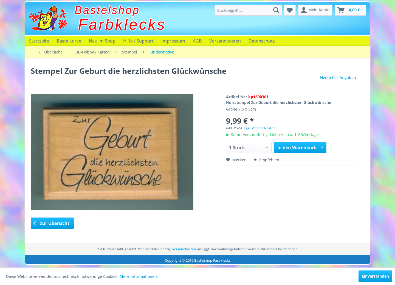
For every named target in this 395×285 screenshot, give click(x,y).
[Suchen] (276, 10)
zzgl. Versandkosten (260, 128)
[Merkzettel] (290, 10)
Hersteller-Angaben (338, 77)
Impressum (173, 41)
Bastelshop (107, 10)
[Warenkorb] (350, 10)
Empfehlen (266, 159)
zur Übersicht (51, 223)
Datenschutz (262, 41)
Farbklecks (122, 24)
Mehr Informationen (138, 276)
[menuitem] (248, 10)
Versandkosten (225, 41)
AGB (197, 41)
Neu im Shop (102, 41)
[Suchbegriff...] (248, 10)
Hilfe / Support (138, 41)
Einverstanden (375, 276)
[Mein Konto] (315, 10)
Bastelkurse (69, 41)
